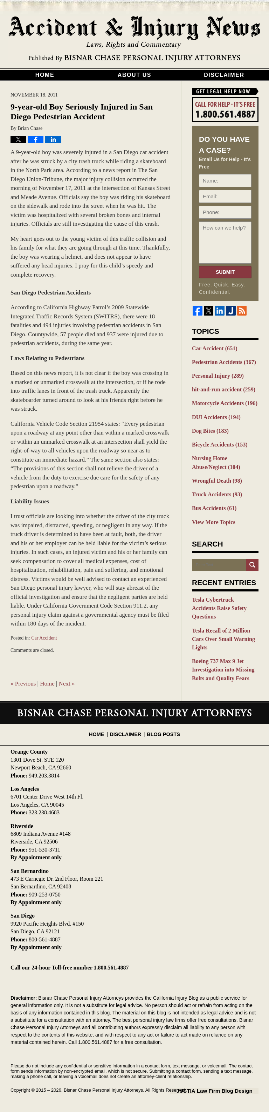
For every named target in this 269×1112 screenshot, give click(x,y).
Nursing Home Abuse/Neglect (225, 457)
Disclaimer (224, 75)
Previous (23, 683)
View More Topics (212, 514)
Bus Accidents (212, 501)
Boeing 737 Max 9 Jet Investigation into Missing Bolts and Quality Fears (221, 641)
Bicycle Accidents (217, 440)
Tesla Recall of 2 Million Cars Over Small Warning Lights (225, 616)
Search (252, 556)
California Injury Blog (134, 39)
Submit (225, 272)
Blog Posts (161, 730)
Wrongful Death (215, 474)
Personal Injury (216, 374)
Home (44, 75)
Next (67, 683)
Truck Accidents (215, 487)
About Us (134, 75)
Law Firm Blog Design (225, 1090)
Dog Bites (209, 427)
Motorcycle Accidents (222, 401)
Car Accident (44, 638)
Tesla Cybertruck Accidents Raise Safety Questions (223, 595)
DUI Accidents (214, 414)
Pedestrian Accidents (221, 361)
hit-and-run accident (221, 387)
